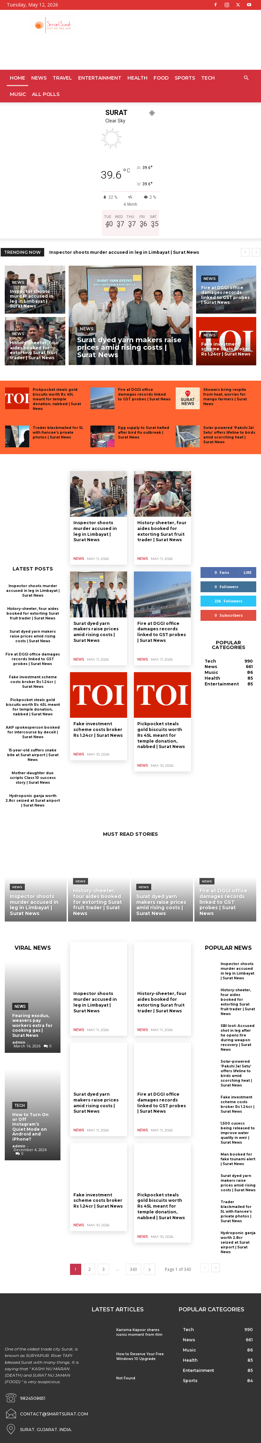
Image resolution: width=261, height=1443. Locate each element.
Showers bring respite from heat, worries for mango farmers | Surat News (225, 396)
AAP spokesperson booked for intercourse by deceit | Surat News (33, 732)
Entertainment (99, 78)
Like (247, 572)
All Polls (45, 94)
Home (17, 78)
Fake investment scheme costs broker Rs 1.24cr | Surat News (33, 682)
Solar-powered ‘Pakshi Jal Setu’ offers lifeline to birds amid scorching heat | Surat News (229, 435)
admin (18, 1042)
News (39, 78)
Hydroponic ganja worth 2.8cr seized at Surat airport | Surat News (32, 801)
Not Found (125, 1378)
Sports (185, 78)
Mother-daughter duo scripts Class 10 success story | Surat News (33, 778)
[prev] (245, 252)
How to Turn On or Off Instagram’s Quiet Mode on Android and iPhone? (30, 1127)
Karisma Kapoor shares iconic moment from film (139, 1332)
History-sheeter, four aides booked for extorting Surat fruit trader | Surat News (32, 613)
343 (133, 1269)
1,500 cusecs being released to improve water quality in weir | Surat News (238, 1133)
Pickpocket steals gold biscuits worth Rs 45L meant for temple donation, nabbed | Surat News (57, 399)
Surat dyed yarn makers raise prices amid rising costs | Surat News (33, 636)
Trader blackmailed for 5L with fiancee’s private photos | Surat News (58, 432)
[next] (256, 252)
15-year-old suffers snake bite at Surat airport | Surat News (32, 755)
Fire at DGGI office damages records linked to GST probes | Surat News (144, 394)
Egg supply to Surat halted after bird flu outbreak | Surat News (143, 432)
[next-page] (149, 1269)
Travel (62, 78)
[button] (246, 78)
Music (18, 94)
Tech (208, 78)
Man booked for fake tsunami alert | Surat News (238, 1159)
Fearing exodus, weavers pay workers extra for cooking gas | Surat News (32, 1025)
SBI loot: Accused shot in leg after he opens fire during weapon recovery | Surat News (238, 1038)
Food (161, 78)
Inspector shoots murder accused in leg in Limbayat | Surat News (124, 252)
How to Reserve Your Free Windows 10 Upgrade (140, 1356)
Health (137, 78)
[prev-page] (205, 1267)
